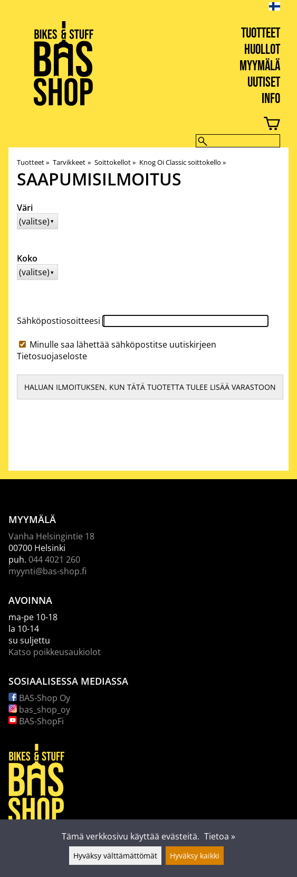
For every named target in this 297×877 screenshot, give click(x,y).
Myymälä (259, 66)
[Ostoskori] (140, 125)
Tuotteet (260, 33)
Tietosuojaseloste (52, 356)
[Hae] (238, 140)
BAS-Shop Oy (39, 698)
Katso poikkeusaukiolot (54, 652)
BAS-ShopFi (36, 721)
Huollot (262, 50)
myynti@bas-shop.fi (47, 571)
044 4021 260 (54, 559)
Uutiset (263, 82)
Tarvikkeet (71, 162)
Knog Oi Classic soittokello (182, 162)
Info (271, 99)
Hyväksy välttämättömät (115, 856)
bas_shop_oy (39, 709)
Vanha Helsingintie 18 (51, 536)
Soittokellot (115, 162)
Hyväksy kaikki (194, 856)
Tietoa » (219, 836)
